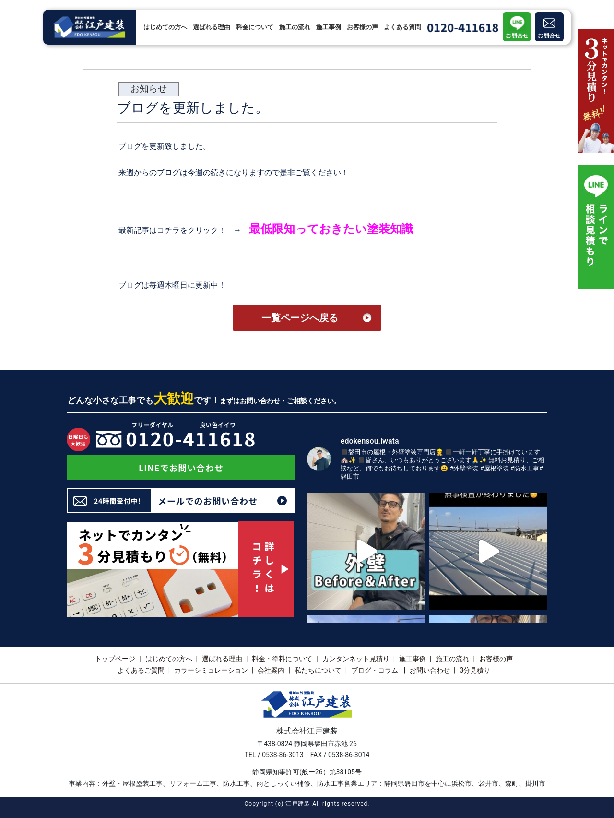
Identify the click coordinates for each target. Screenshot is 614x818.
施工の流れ (294, 27)
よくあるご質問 (141, 670)
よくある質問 (402, 27)
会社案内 (271, 670)
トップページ (115, 658)
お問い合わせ (430, 670)
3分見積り (475, 670)
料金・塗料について (282, 658)
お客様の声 (362, 27)
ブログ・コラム (375, 670)
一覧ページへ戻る (299, 318)
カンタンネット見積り (356, 658)
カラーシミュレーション (211, 670)
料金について (254, 27)
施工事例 (328, 27)
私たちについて (318, 670)
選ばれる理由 (211, 27)
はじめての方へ (165, 27)
